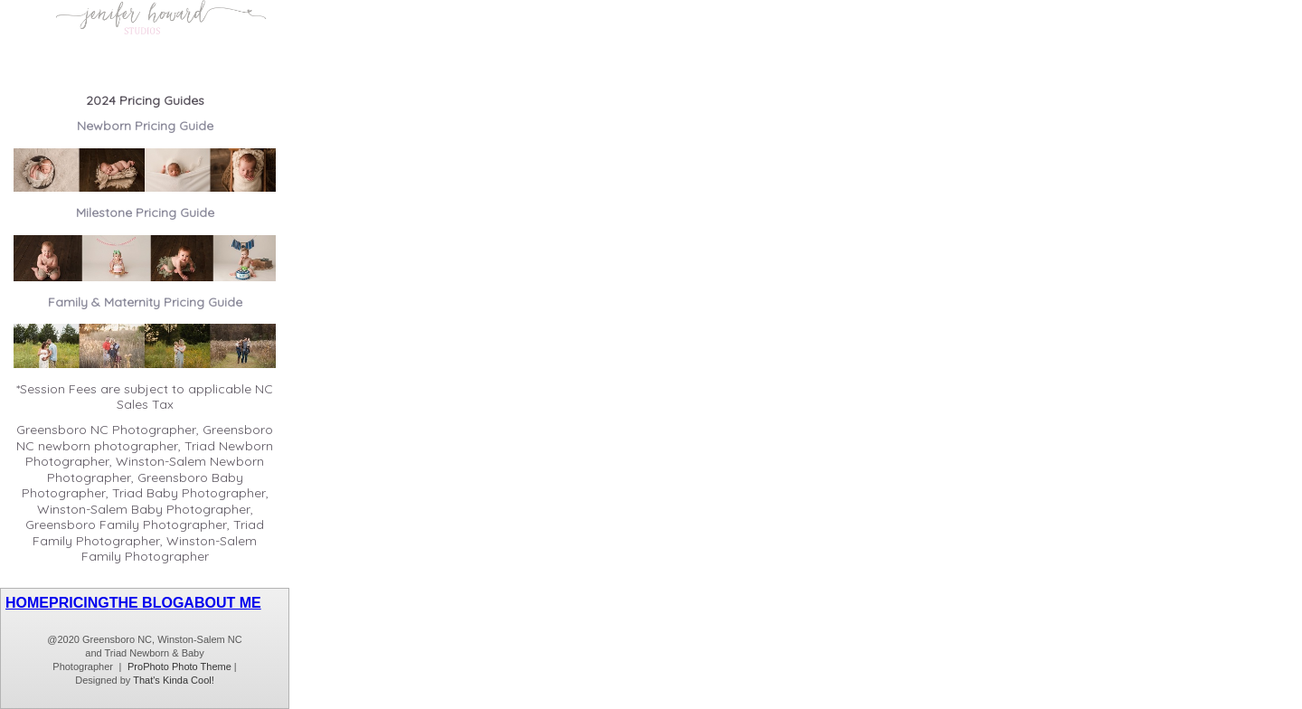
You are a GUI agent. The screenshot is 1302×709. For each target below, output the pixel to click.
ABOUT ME (222, 602)
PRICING (79, 602)
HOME (27, 602)
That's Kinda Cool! (173, 680)
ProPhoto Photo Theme (179, 666)
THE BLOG (146, 602)
